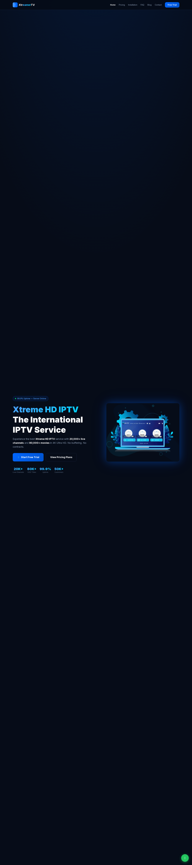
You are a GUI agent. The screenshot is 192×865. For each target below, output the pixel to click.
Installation (132, 5)
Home (113, 5)
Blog (149, 5)
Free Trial (172, 5)
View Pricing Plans (61, 457)
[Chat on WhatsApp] (185, 858)
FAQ (142, 5)
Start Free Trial (28, 457)
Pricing (122, 5)
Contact (158, 5)
